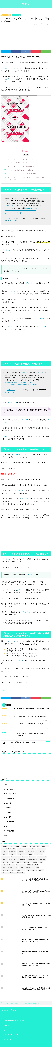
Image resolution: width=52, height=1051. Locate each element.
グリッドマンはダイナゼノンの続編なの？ (22, 170)
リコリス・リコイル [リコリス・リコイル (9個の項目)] (42, 856)
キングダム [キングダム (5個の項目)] (5, 851)
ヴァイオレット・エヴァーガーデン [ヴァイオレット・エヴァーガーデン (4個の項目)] (17, 859)
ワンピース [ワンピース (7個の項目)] (5, 859)
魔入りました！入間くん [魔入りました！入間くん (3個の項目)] (8, 872)
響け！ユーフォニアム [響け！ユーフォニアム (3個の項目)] (32, 870)
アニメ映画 (7, 807)
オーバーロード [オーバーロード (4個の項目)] (41, 848)
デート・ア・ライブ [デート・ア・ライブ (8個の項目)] (16, 856)
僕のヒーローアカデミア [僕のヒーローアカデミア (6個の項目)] (16, 862)
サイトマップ (8, 1030)
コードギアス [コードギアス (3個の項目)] (21, 851)
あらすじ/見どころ (10, 826)
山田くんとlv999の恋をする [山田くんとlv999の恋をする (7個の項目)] (8, 864)
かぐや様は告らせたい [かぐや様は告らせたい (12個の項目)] (34, 846)
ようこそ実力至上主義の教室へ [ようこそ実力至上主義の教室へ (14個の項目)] (9, 848)
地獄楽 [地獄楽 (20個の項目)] (40, 862)
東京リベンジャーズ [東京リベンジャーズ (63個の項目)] (21, 864)
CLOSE (26, 154)
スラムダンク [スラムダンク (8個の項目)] (13, 854)
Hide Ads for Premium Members (14, 1020)
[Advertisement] (26, 346)
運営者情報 (7, 1039)
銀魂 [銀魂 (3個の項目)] (38, 867)
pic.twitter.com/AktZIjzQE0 (14, 213)
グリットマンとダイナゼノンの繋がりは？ (22, 159)
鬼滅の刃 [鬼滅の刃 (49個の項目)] (41, 870)
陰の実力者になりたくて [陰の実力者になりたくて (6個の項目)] (8, 870)
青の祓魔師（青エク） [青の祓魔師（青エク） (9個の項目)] (20, 870)
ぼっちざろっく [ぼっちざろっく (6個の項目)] (45, 846)
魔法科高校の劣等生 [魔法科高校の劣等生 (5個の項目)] (20, 872)
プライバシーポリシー (11, 1034)
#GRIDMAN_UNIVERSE (28, 210)
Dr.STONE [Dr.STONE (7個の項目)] (17, 846)
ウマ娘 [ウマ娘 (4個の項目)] (34, 848)
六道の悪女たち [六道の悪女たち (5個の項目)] (27, 862)
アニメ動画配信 (9, 798)
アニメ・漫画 (6, 15)
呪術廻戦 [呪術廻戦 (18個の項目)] (35, 862)
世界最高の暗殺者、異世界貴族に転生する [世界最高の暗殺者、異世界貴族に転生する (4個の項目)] (36, 859)
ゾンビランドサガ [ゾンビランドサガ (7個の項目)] (38, 854)
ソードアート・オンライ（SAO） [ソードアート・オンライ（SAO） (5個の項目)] (25, 854)
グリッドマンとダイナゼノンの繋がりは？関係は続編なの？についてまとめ (28, 178)
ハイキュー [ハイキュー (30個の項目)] (25, 856)
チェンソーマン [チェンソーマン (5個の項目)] (6, 856)
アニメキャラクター (10, 794)
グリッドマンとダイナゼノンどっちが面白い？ (23, 173)
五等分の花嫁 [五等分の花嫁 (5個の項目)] (5, 862)
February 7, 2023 (11, 392)
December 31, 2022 (11, 220)
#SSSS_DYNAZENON (12, 210)
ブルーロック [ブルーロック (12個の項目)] (33, 856)
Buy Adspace (8, 1016)
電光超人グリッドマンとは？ (18, 162)
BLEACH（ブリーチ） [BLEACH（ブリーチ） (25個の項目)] (7, 846)
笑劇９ (26, 3)
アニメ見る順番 (9, 821)
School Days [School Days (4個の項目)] (24, 846)
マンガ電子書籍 (9, 831)
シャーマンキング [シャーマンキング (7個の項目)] (30, 851)
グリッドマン (17, 15)
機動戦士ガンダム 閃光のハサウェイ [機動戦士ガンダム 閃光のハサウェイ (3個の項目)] (10, 867)
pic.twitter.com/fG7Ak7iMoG (29, 384)
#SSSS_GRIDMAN (31, 208)
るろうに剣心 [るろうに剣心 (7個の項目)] (21, 848)
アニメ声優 (7, 803)
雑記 (5, 835)
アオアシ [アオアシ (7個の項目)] (28, 848)
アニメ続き (7, 812)
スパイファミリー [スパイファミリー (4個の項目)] (40, 851)
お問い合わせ (8, 1025)
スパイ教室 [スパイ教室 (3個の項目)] (5, 854)
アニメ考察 (7, 817)
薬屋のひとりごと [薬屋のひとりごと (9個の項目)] (30, 867)
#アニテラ (25, 373)
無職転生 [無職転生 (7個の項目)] (22, 867)
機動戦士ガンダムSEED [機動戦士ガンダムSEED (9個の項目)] (33, 864)
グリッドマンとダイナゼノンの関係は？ (21, 166)
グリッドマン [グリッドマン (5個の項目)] (13, 851)
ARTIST (7, 784)
